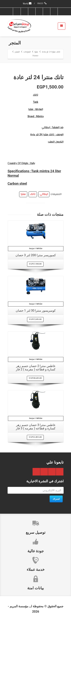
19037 (42, 3)
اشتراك (56, 554)
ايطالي (44, 250)
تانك (32, 250)
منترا (23, 250)
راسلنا (27, 3)
